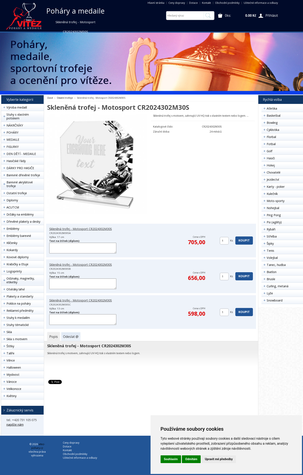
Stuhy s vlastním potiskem (17, 116)
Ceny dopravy (177, 3)
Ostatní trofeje (16, 193)
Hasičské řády (16, 161)
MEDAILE (12, 140)
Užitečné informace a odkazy (261, 3)
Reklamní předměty (19, 311)
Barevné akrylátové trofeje (19, 184)
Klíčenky (11, 243)
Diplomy (12, 200)
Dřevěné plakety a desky (23, 221)
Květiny (11, 396)
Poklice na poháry (18, 303)
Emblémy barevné (18, 236)
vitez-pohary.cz (38, 446)
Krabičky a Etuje (17, 264)
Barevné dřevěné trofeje (23, 175)
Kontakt (206, 3)
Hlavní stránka (156, 3)
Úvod (50, 97)
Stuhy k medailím (18, 318)
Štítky (10, 346)
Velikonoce (13, 389)
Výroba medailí (16, 107)
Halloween (13, 367)
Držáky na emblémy (20, 214)
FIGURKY (12, 147)
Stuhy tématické (17, 325)
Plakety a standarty (19, 296)
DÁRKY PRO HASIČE (20, 168)
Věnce (10, 360)
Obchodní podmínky (227, 3)
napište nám (15, 424)
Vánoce (11, 382)
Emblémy (12, 229)
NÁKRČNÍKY (14, 125)
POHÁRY (12, 132)
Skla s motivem (16, 339)
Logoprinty (14, 271)
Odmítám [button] (191, 459)
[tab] (53, 336)
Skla (9, 332)
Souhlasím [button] (171, 459)
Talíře (10, 353)
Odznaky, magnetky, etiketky (20, 280)
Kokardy (12, 250)
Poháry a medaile (75, 11)
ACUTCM (12, 207)
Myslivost (12, 375)
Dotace (193, 3)
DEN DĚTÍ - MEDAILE (21, 154)
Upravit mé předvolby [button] (219, 459)
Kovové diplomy (17, 257)
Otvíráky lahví (15, 289)
